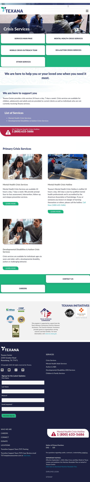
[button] (68, 6)
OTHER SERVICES (23, 62)
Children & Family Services (55, 373)
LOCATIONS (5, 445)
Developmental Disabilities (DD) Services (60, 370)
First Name (5, 378)
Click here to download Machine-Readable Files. (62, 466)
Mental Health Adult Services (56, 364)
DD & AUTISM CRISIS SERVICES (68, 50)
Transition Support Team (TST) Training (14, 449)
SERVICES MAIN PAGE (23, 38)
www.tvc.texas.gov (51, 333)
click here (26, 455)
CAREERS (23, 288)
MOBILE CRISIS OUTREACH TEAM (23, 50)
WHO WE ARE (6, 429)
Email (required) (7, 404)
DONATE (4, 441)
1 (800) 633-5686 (23, 131)
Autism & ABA (51, 367)
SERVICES (50, 354)
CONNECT (5, 437)
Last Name (5, 387)
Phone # (4, 395)
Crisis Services (51, 360)
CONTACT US (68, 279)
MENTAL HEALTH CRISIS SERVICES (68, 38)
